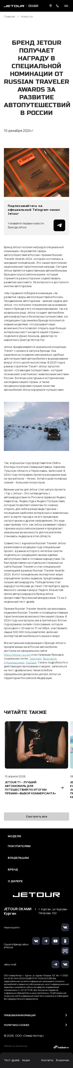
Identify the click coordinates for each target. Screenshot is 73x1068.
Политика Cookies (16, 1025)
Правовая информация (19, 1015)
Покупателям (19, 846)
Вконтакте (50, 658)
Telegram (35, 658)
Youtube (31, 662)
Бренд (13, 869)
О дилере (15, 881)
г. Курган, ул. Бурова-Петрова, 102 (53, 911)
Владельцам (18, 858)
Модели (14, 836)
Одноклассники (14, 662)
